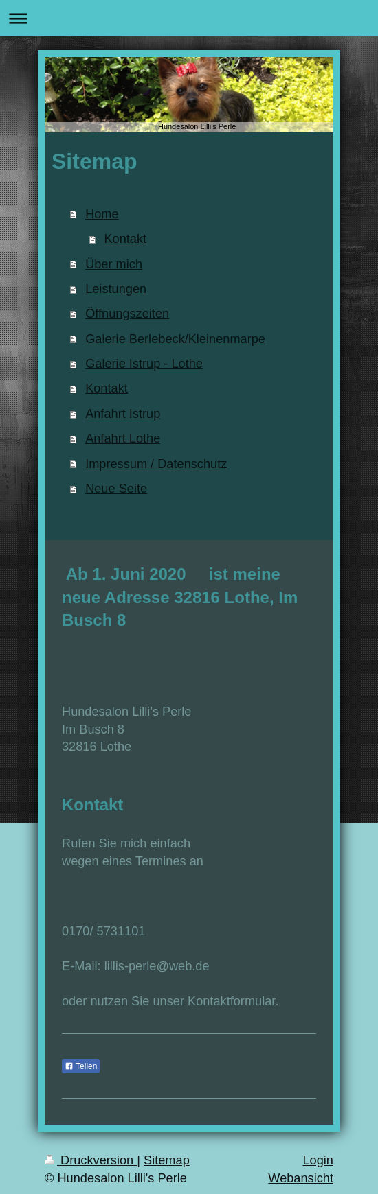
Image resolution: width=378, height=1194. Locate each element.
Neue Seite (116, 488)
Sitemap (167, 1160)
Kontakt (125, 239)
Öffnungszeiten (127, 313)
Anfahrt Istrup (122, 414)
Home (102, 214)
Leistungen (115, 289)
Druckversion (91, 1160)
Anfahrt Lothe (122, 438)
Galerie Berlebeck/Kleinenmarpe (175, 339)
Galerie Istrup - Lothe (144, 364)
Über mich (113, 264)
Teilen (81, 1066)
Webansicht (300, 1178)
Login (317, 1160)
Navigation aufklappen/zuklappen (189, 18)
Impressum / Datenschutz (156, 464)
